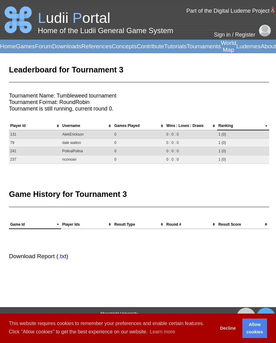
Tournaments (203, 46)
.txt (62, 256)
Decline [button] (228, 328)
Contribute (150, 46)
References (97, 46)
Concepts (124, 46)
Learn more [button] (162, 331)
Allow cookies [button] (254, 328)
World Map (228, 46)
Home (8, 46)
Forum (43, 46)
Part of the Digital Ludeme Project (228, 11)
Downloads (67, 46)
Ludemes (248, 46)
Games (25, 46)
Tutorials (175, 46)
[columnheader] (35, 126)
